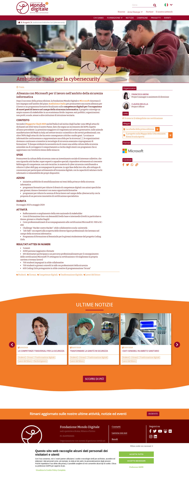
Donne (30, 358)
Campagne (142, 17)
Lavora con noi (119, 433)
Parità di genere (40, 361)
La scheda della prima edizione (142, 129)
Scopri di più (94, 379)
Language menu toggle (171, 5)
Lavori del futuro (92, 275)
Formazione (113, 17)
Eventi (167, 17)
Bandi (115, 439)
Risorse (121, 12)
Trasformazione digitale (71, 275)
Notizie (130, 17)
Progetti (156, 17)
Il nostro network (164, 12)
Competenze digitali (48, 275)
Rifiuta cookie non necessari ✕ (141, 446)
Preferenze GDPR (136, 467)
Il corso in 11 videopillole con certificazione (144, 118)
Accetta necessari (136, 461)
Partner (149, 12)
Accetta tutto (136, 454)
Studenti (22, 275)
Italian (166, 5)
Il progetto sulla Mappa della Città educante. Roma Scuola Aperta (149, 135)
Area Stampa (133, 12)
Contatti (116, 427)
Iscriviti (153, 414)
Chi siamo (99, 17)
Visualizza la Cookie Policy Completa (50, 470)
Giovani (32, 275)
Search (154, 5)
